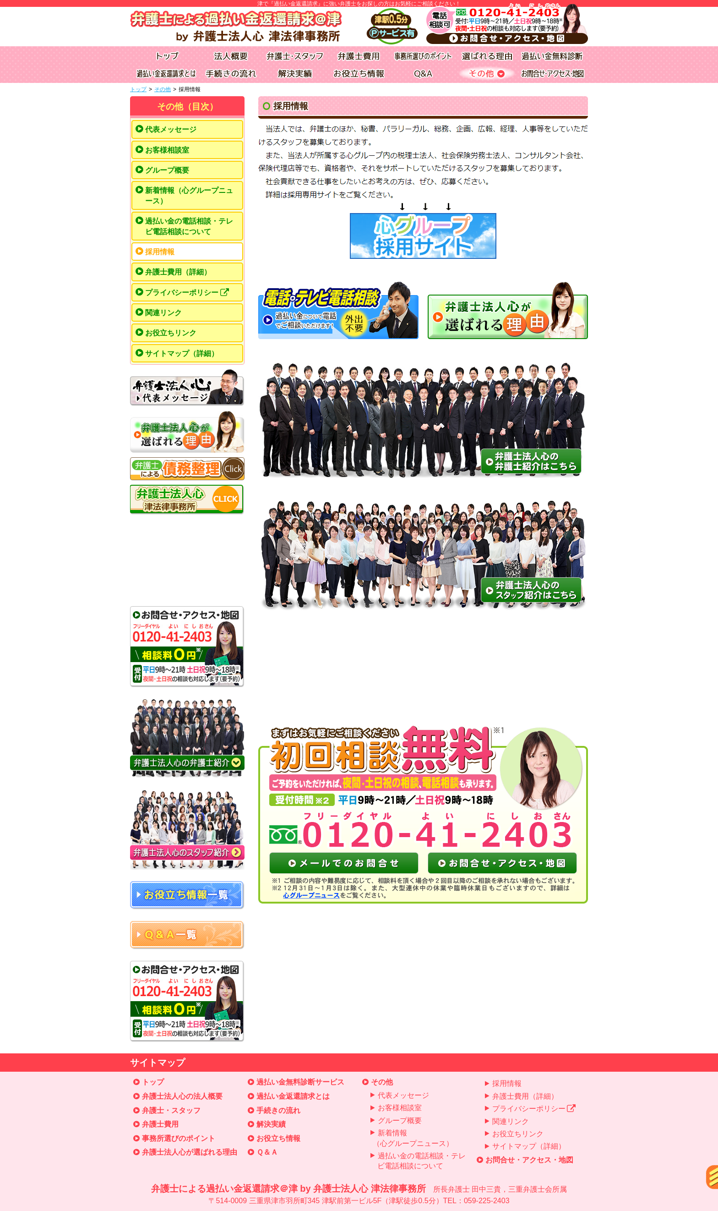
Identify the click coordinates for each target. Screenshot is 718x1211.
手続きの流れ (278, 1110)
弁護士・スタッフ (171, 1110)
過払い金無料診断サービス (300, 1082)
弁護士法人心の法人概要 (182, 1096)
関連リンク (163, 313)
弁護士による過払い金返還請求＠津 (359, 1195)
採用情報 (159, 252)
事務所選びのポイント (178, 1138)
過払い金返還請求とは (293, 1096)
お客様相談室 (167, 150)
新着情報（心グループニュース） (189, 195)
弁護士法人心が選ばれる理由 (189, 1152)
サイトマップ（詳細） (181, 353)
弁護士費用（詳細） (178, 272)
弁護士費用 (160, 1124)
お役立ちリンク (170, 333)
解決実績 (271, 1124)
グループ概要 (167, 170)
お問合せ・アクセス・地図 (529, 1160)
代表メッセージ (170, 129)
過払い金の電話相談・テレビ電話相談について (189, 226)
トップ (138, 89)
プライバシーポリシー (187, 293)
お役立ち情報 (278, 1138)
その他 (162, 89)
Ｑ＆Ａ (267, 1152)
